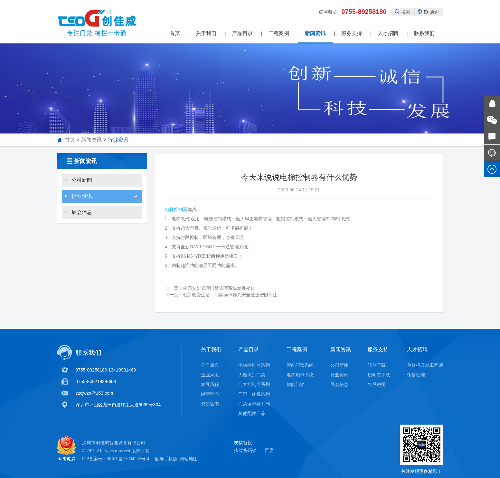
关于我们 (206, 33)
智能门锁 (296, 384)
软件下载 (377, 365)
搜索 (402, 11)
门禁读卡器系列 (254, 403)
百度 (269, 450)
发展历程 (210, 384)
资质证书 (210, 403)
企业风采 (210, 374)
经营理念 (210, 394)
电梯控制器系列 (254, 365)
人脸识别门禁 (251, 374)
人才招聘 (388, 33)
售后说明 (377, 384)
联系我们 (424, 33)
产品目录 (242, 33)
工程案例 (279, 33)
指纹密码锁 (245, 450)
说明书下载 (379, 374)
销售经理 (416, 374)
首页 (175, 33)
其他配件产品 (251, 413)
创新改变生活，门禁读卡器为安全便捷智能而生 (221, 297)
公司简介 (210, 365)
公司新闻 (101, 182)
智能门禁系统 (300, 365)
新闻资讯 (315, 33)
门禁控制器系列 (254, 384)
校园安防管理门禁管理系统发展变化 (210, 290)
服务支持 (351, 33)
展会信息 (101, 214)
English (428, 11)
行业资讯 (118, 139)
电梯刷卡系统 (300, 374)
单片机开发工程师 (425, 365)
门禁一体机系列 (254, 394)
